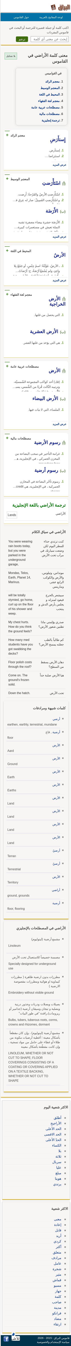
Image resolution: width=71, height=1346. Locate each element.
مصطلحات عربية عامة (45, 107)
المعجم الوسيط (49, 88)
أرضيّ (55, 850)
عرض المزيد (59, 164)
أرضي (55, 719)
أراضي (55, 890)
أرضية (55, 732)
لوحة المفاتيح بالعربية (50, 17)
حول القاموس (20, 17)
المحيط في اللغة (48, 94)
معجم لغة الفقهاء (48, 101)
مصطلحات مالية (49, 114)
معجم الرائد (52, 81)
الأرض (55, 745)
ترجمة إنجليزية (50, 120)
